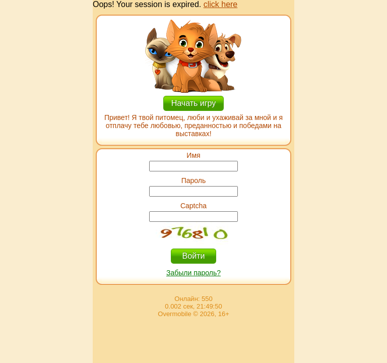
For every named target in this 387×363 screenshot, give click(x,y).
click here (221, 4)
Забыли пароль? (193, 273)
